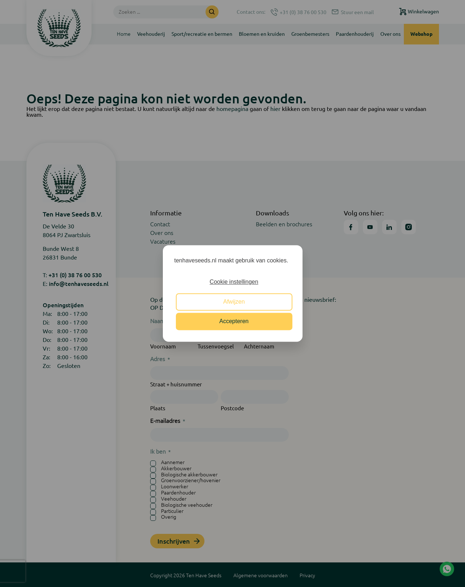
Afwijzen (234, 302)
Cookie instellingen (234, 282)
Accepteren (234, 321)
